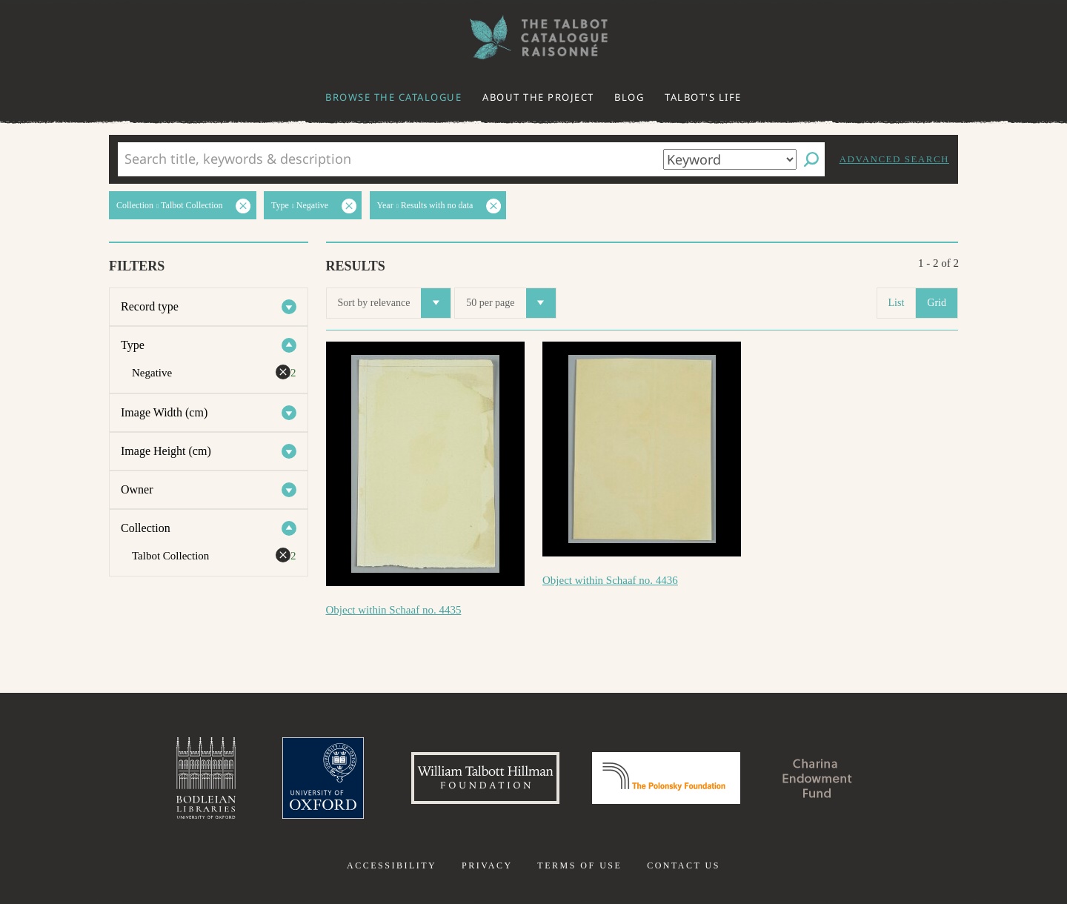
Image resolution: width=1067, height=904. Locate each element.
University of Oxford (323, 778)
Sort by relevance (394, 303)
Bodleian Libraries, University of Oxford (206, 778)
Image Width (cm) (164, 412)
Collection (145, 528)
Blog (629, 97)
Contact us (683, 865)
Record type (150, 306)
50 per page (510, 303)
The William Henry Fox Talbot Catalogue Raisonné (533, 37)
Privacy (487, 865)
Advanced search (894, 158)
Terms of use (579, 865)
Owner (137, 489)
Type (132, 345)
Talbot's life (703, 97)
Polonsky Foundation (666, 778)
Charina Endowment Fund (817, 778)
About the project (538, 97)
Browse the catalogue (393, 97)
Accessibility (391, 865)
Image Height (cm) (166, 451)
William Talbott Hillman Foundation (485, 778)
